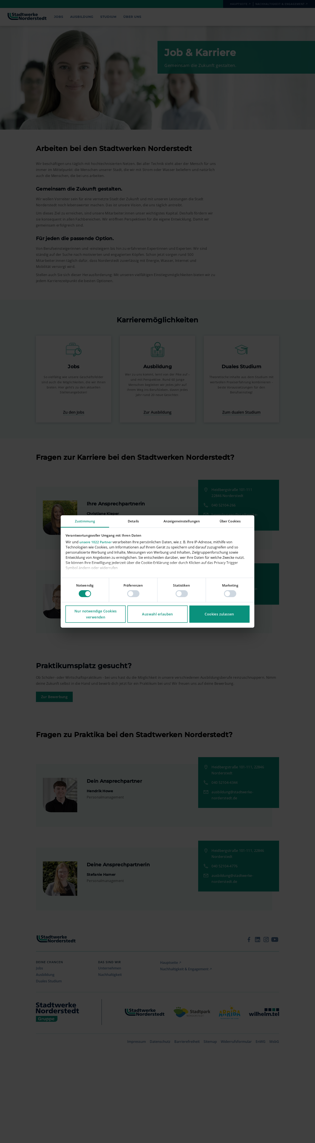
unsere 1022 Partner (95, 542)
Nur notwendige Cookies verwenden (95, 614)
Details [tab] (133, 521)
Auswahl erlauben (157, 614)
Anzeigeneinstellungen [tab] (182, 521)
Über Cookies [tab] (230, 521)
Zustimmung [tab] (85, 521)
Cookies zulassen (219, 614)
